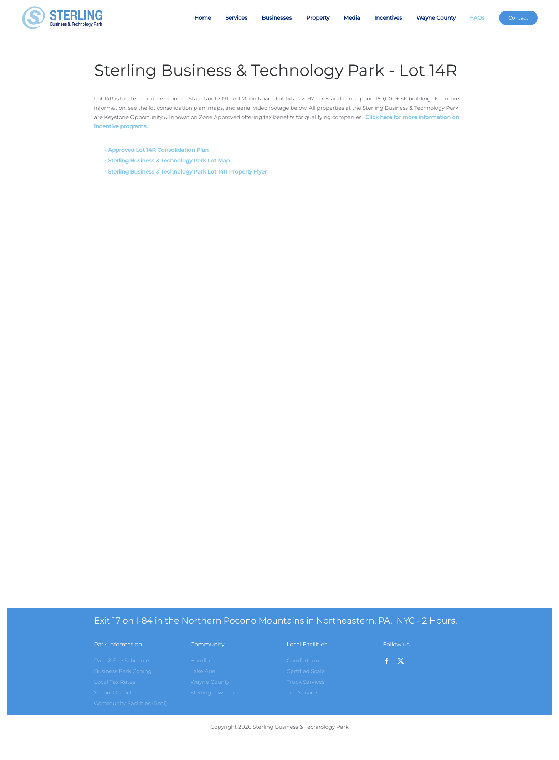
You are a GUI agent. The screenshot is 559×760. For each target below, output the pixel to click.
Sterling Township (214, 692)
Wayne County (436, 17)
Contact (518, 18)
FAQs (477, 17)
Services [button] (236, 17)
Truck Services (305, 681)
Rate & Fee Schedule (121, 660)
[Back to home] (65, 18)
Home (202, 17)
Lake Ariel (203, 671)
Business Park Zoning (123, 671)
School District (113, 692)
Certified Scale (306, 671)
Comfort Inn (303, 660)
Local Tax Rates (114, 681)
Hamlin (200, 660)
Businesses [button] (277, 17)
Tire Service (302, 692)
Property (317, 17)
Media (352, 17)
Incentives (388, 17)
